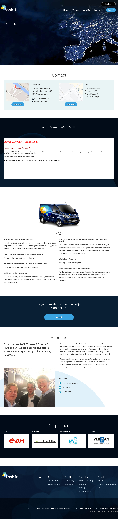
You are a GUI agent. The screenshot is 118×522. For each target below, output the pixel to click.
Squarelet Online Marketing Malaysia (107, 511)
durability (82, 488)
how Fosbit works (53, 481)
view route (18, 104)
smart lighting (69, 481)
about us (100, 488)
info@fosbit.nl (104, 509)
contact (59, 317)
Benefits (86, 10)
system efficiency (85, 491)
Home (65, 10)
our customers (69, 484)
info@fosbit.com (40, 102)
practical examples (54, 484)
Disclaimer (114, 509)
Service (75, 10)
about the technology (86, 481)
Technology (98, 10)
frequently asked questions (107, 484)
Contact (111, 10)
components (83, 484)
